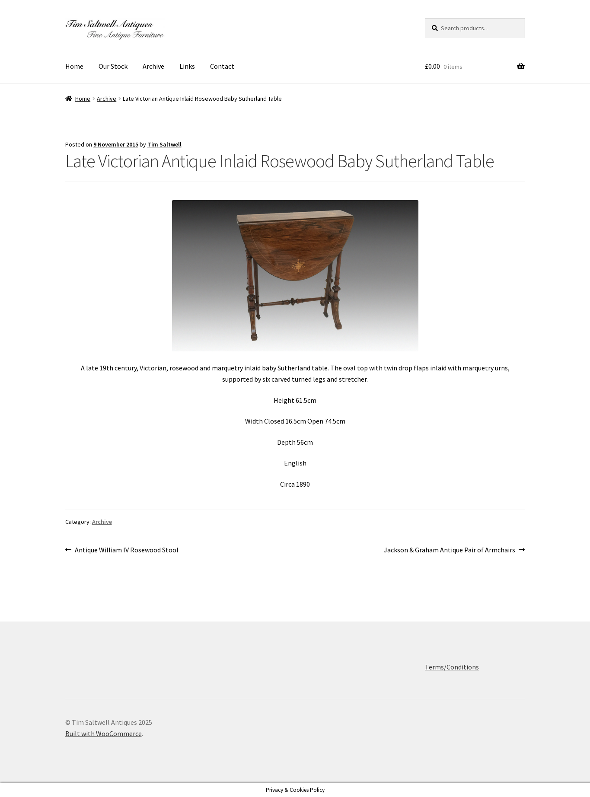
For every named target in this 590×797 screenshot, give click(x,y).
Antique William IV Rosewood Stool (126, 550)
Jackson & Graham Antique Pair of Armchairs (449, 550)
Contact (222, 66)
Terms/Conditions (452, 667)
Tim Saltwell (164, 144)
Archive (153, 66)
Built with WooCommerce (103, 733)
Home (74, 66)
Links (187, 66)
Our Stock (113, 66)
